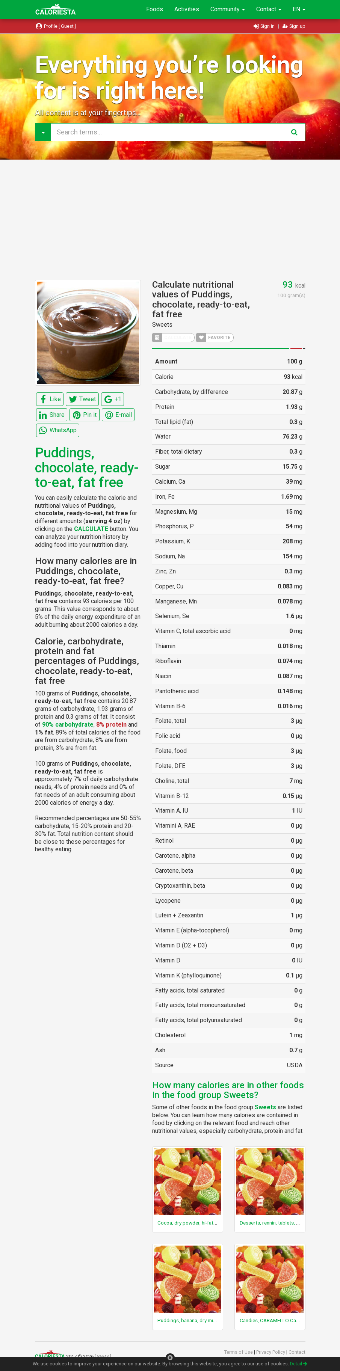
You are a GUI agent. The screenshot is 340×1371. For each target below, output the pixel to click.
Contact (268, 9)
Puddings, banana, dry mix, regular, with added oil (212, 1320)
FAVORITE (213, 337)
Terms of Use (239, 1352)
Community (227, 9)
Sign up (294, 26)
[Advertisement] (170, 219)
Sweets (162, 324)
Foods (154, 9)
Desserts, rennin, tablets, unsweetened (283, 1223)
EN (299, 9)
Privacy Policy (271, 1352)
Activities (186, 9)
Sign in (265, 26)
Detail (298, 1363)
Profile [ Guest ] (55, 26)
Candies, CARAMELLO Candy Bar (276, 1320)
